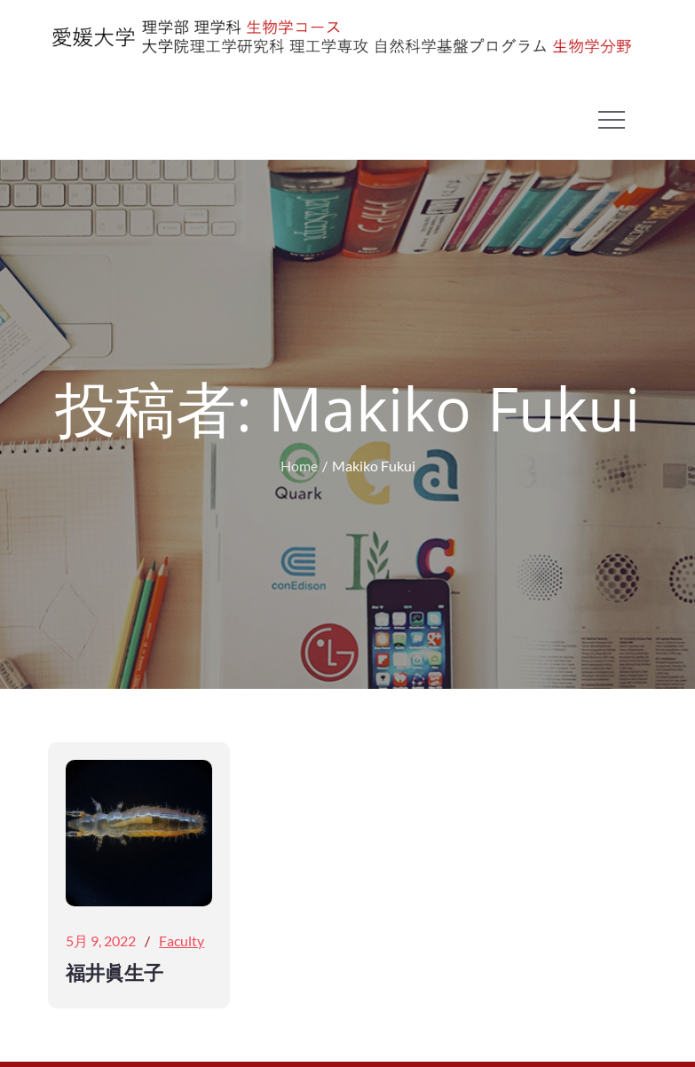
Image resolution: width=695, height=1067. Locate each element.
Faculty (181, 940)
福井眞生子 (114, 972)
